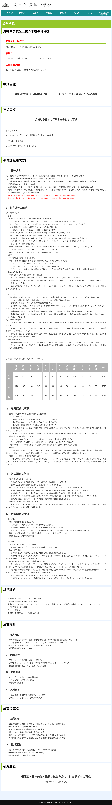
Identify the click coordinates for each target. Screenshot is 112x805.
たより (35, 13)
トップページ (8, 13)
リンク (90, 13)
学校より (63, 13)
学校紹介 (22, 13)
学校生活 (49, 13)
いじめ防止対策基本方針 (103, 14)
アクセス (77, 13)
